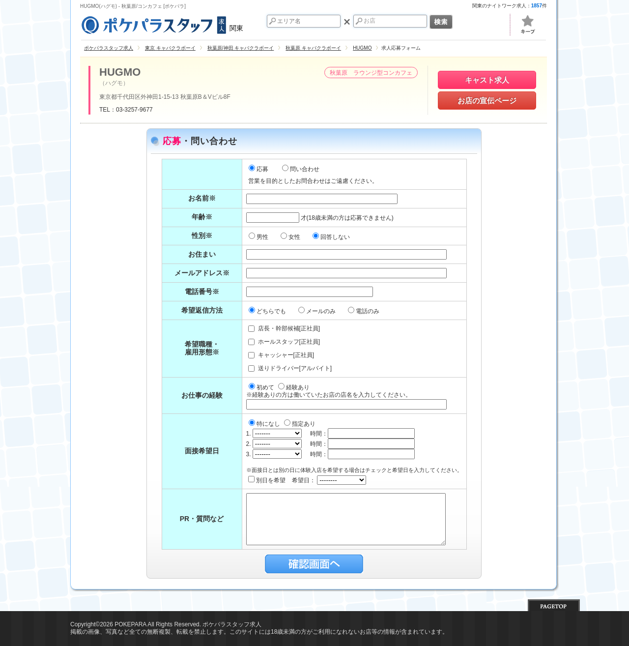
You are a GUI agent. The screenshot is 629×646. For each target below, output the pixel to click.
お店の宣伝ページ (486, 100)
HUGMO (120, 72)
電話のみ (364, 311)
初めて (262, 387)
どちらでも (268, 311)
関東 (161, 23)
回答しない (332, 237)
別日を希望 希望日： (307, 480)
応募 (258, 169)
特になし (265, 423)
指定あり (299, 423)
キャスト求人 (487, 80)
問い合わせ (300, 169)
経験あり (294, 387)
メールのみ (317, 311)
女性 (291, 237)
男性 (259, 237)
